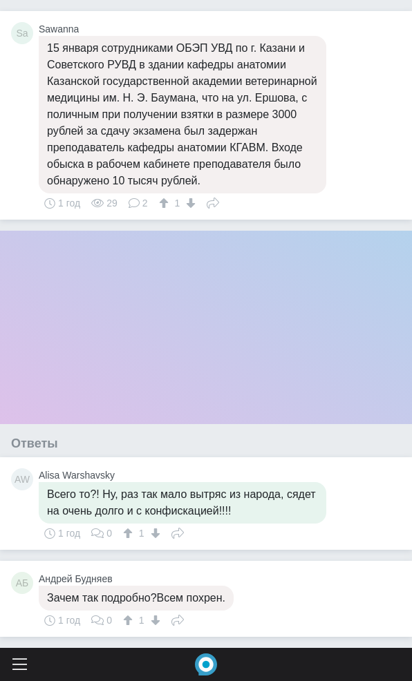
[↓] (189, 203)
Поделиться (213, 202)
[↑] (165, 203)
